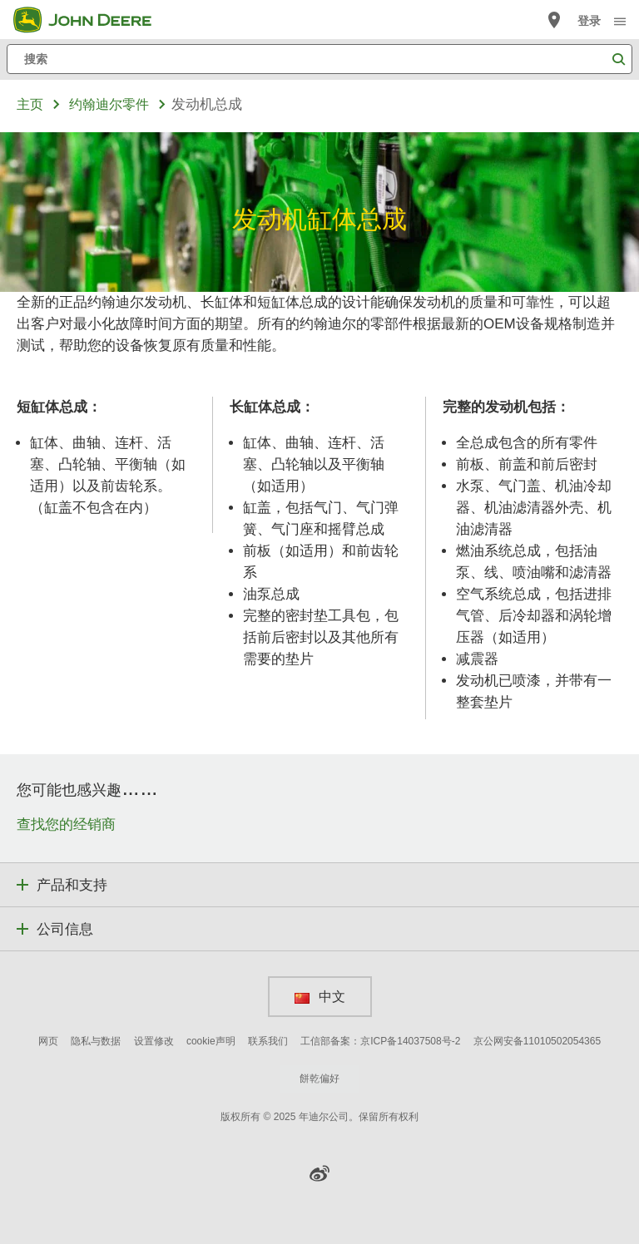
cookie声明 (210, 1041)
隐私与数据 (96, 1041)
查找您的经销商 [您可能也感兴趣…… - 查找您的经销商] (66, 823)
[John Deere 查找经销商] (554, 20)
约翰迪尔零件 (109, 104)
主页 (30, 104)
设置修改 (154, 1041)
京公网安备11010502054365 (537, 1041)
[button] (319, 1173)
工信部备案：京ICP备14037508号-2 (380, 1041)
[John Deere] (92, 20)
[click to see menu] (619, 20)
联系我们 (268, 1041)
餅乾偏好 (319, 1078)
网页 (48, 1041)
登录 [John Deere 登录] (589, 20)
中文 (320, 996)
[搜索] (319, 59)
